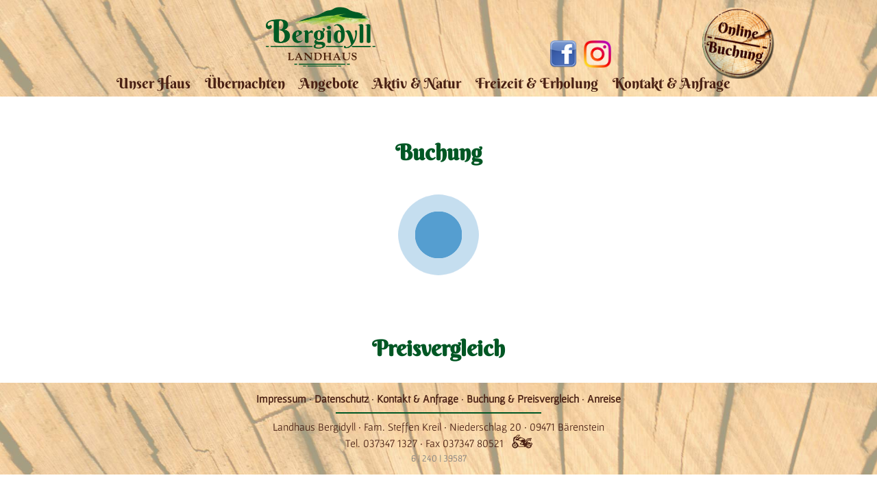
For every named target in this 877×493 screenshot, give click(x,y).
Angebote (329, 83)
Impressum (281, 398)
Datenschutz (341, 398)
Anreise (604, 398)
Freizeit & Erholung (536, 83)
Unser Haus (153, 83)
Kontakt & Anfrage (671, 83)
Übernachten (245, 83)
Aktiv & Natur (417, 83)
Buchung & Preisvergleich (523, 398)
